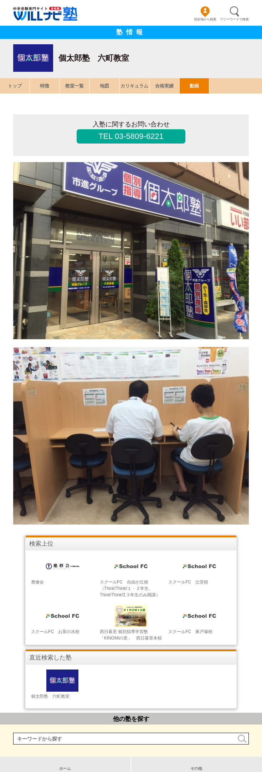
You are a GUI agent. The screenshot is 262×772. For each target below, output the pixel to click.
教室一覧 (74, 86)
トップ (15, 86)
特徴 (44, 86)
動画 (194, 86)
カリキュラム (134, 86)
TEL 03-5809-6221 (131, 136)
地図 (104, 86)
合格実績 (164, 86)
